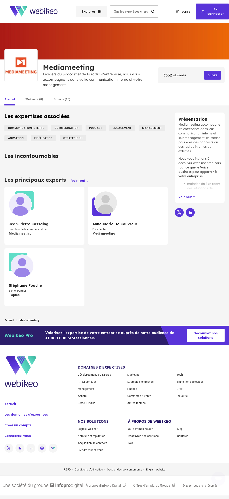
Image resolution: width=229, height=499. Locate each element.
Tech (180, 374)
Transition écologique (190, 381)
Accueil (9, 320)
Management (86, 388)
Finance (132, 388)
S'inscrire (183, 11)
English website (155, 469)
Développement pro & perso (94, 374)
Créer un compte (18, 425)
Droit (180, 388)
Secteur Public (86, 403)
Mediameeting (189, 124)
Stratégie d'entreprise (140, 381)
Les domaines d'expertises (26, 415)
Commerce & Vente (139, 396)
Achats (82, 396)
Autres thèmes (136, 403)
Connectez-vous (17, 436)
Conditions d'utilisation (89, 469)
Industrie (182, 396)
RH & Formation (87, 381)
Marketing (133, 374)
